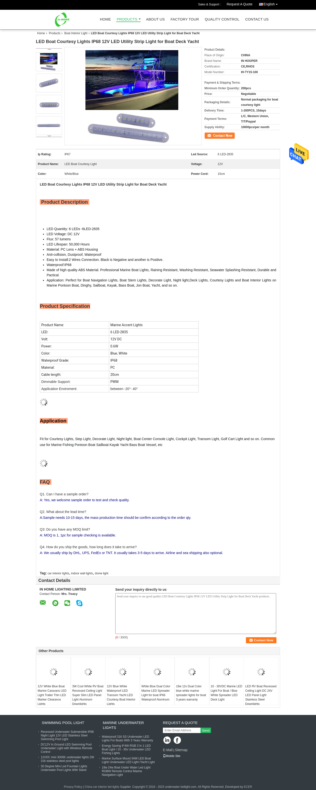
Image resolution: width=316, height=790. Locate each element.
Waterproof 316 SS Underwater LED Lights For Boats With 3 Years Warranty (127, 738)
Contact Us (257, 19)
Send (206, 730)
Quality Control (222, 19)
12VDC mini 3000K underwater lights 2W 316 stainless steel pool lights (67, 759)
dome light (101, 573)
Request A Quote (240, 4)
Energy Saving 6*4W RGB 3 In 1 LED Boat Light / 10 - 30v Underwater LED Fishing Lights (126, 749)
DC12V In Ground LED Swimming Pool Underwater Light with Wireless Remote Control (66, 748)
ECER (248, 787)
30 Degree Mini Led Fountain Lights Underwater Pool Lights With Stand (64, 768)
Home (105, 19)
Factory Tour (184, 19)
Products (127, 19)
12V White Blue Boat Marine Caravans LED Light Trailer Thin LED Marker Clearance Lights (52, 695)
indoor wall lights (82, 573)
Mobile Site (171, 756)
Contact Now (212, 135)
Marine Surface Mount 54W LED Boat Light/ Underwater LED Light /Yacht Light (128, 760)
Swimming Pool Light (63, 723)
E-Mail (168, 750)
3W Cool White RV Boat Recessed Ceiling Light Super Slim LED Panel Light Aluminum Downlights (88, 695)
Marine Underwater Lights (123, 725)
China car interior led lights (101, 787)
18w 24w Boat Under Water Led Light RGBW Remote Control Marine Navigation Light (126, 771)
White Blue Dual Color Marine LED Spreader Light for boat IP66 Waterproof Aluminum (155, 693)
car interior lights (58, 573)
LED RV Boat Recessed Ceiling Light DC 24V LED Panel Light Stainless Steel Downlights (260, 695)
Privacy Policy (73, 787)
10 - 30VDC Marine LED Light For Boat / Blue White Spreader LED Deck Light (226, 693)
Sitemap (181, 750)
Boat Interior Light (75, 33)
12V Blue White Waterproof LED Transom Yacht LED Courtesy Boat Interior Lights (121, 695)
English (271, 3)
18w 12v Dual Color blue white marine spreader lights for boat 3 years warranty (191, 693)
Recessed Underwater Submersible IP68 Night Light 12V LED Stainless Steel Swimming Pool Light (67, 735)
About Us (155, 19)
